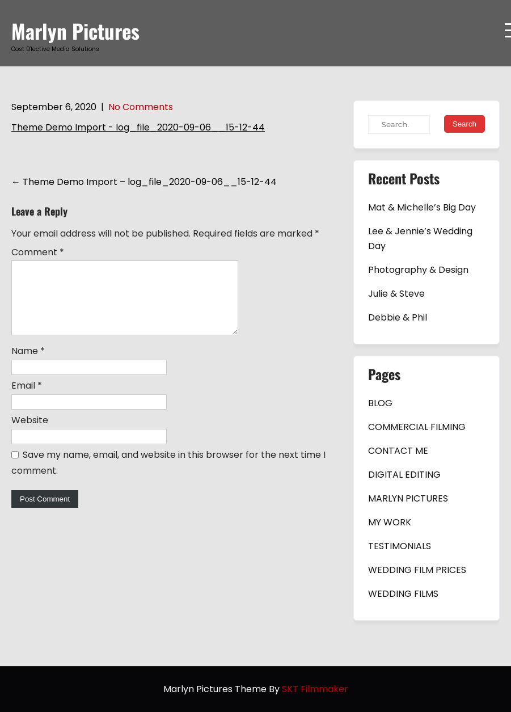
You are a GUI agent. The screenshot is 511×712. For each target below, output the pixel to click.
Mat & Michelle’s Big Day (422, 207)
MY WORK (389, 522)
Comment (37, 252)
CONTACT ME (398, 450)
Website (29, 433)
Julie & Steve (396, 293)
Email (26, 399)
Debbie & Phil (397, 317)
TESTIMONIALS (399, 546)
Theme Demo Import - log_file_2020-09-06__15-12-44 (138, 127)
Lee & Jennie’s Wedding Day (420, 238)
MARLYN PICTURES (408, 498)
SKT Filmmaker (315, 689)
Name (28, 364)
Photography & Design (418, 269)
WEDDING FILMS (403, 593)
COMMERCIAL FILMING (417, 426)
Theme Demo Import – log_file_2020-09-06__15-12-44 (144, 181)
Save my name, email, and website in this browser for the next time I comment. (168, 476)
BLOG (380, 403)
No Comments (140, 106)
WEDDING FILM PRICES (417, 569)
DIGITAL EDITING (404, 474)
